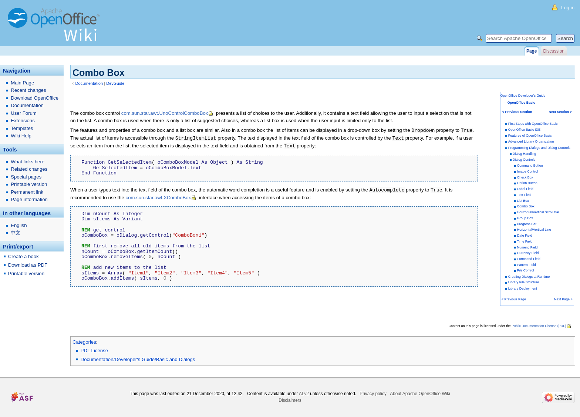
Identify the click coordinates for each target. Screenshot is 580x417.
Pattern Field (526, 265)
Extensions (23, 120)
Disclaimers (290, 400)
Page (531, 51)
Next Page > (563, 299)
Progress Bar (527, 224)
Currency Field (528, 253)
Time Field (525, 241)
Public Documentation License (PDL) (539, 326)
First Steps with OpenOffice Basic (533, 124)
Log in (567, 7)
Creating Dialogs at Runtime (529, 276)
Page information (29, 199)
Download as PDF (27, 265)
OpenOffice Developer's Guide (523, 95)
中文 (15, 233)
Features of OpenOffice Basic (530, 135)
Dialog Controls (524, 159)
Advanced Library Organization (531, 141)
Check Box (525, 177)
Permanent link (27, 192)
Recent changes (28, 90)
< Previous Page (514, 299)
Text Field (524, 195)
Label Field (525, 189)
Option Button (527, 183)
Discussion (553, 51)
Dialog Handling (524, 154)
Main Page (22, 83)
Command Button (530, 165)
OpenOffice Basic (521, 102)
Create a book (23, 256)
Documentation (89, 83)
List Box (523, 201)
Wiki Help (21, 136)
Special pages (26, 177)
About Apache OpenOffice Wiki (420, 393)
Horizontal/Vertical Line (534, 229)
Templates (22, 128)
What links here (27, 161)
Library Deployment (522, 288)
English (19, 225)
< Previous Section (517, 112)
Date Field (524, 235)
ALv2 (304, 393)
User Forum (24, 113)
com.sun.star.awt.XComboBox (158, 196)
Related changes (29, 169)
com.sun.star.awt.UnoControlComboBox (164, 113)
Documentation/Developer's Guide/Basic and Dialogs (138, 359)
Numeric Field (527, 247)
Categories (84, 342)
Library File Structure (523, 282)
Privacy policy (373, 393)
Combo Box (526, 206)
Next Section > (560, 112)
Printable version (29, 184)
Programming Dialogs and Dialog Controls (539, 148)
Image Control (527, 171)
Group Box (525, 218)
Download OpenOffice (34, 98)
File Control (525, 270)
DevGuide (115, 83)
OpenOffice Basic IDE (524, 129)
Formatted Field (528, 259)
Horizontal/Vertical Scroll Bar (538, 212)
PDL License (94, 350)
